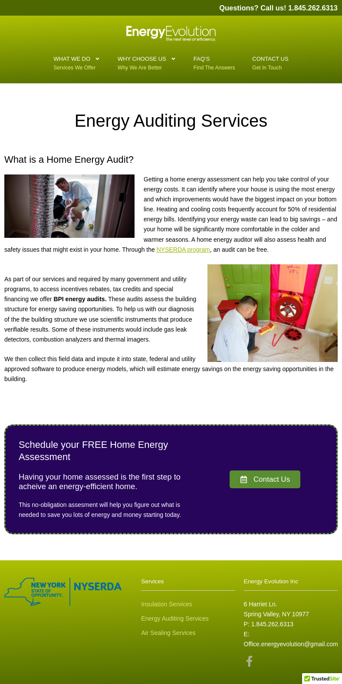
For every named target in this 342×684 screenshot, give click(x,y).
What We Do (76, 60)
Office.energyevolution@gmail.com (291, 644)
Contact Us (270, 62)
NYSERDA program (183, 249)
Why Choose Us (147, 60)
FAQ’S (206, 62)
